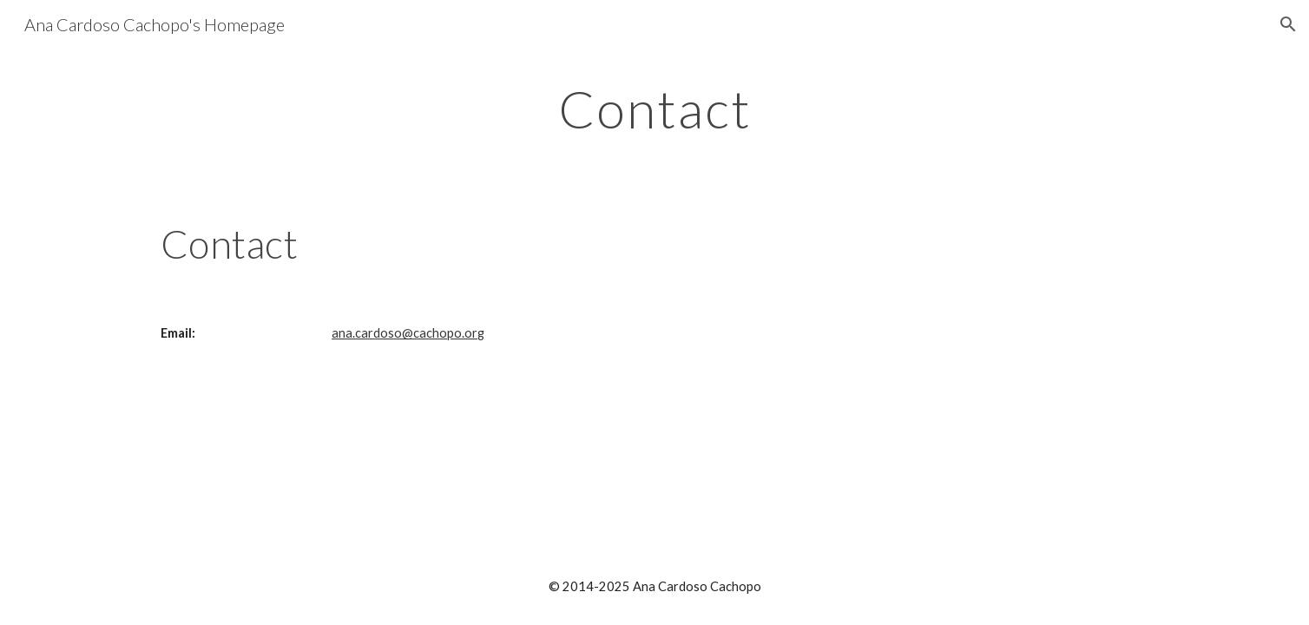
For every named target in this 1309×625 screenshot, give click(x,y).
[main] (654, 108)
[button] (1288, 24)
